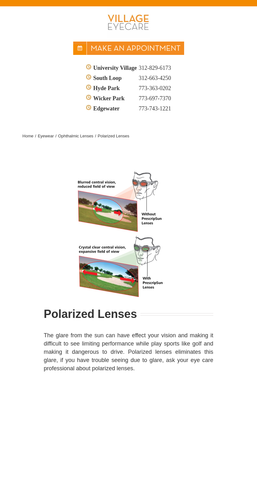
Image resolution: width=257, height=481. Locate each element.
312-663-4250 (155, 78)
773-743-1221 (155, 108)
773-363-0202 (155, 88)
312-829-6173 (155, 68)
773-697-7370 (155, 98)
